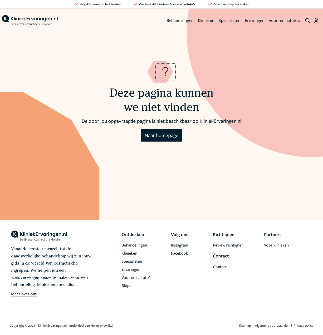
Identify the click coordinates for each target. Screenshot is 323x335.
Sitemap (245, 325)
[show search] (307, 20)
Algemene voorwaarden (272, 325)
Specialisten (229, 20)
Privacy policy (303, 325)
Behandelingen (180, 20)
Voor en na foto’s (136, 277)
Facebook (179, 253)
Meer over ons (24, 293)
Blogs (126, 285)
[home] (30, 20)
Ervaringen (254, 20)
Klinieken (206, 20)
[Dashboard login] (316, 20)
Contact (220, 266)
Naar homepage (161, 135)
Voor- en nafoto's (284, 20)
